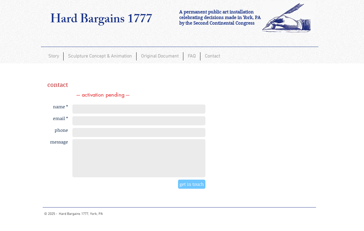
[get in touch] (191, 184)
